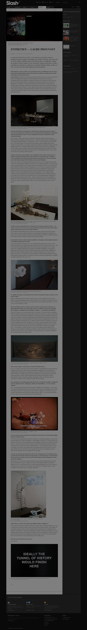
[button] (60, 16)
